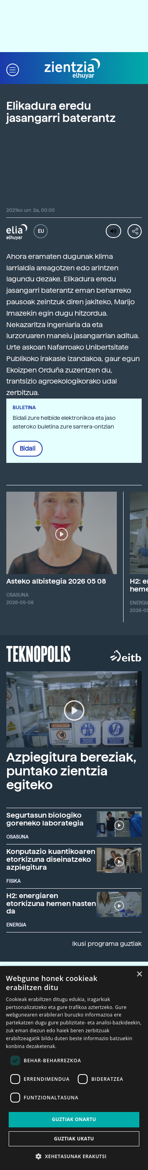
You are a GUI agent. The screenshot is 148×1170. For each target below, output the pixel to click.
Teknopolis (38, 653)
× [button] (139, 974)
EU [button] (41, 231)
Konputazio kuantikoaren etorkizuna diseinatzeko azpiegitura (50, 859)
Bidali (28, 448)
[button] (12, 69)
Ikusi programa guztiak (107, 943)
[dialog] (74, 1068)
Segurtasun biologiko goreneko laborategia (45, 819)
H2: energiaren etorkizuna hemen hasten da (51, 903)
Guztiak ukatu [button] (74, 1138)
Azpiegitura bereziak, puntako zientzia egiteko (71, 771)
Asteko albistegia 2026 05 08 (56, 581)
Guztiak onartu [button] (74, 1119)
